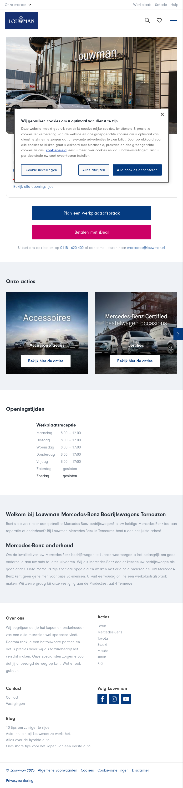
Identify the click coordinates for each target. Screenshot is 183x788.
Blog (10, 718)
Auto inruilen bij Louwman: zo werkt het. (38, 734)
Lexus (102, 626)
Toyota (102, 638)
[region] (91, 145)
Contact (12, 697)
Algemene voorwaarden (57, 770)
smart (101, 657)
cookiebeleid (56, 150)
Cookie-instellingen (41, 170)
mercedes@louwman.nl (146, 248)
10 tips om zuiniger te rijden (28, 727)
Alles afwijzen (93, 170)
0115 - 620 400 (72, 248)
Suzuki (102, 644)
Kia (100, 663)
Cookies (87, 770)
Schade (161, 5)
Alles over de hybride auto (28, 740)
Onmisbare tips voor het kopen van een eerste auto (48, 746)
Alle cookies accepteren (137, 170)
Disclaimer (140, 770)
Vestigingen (15, 704)
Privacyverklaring (19, 780)
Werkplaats (142, 5)
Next (178, 334)
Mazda (102, 651)
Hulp (174, 5)
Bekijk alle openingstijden (34, 186)
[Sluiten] (162, 114)
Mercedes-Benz (109, 632)
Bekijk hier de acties (45, 361)
